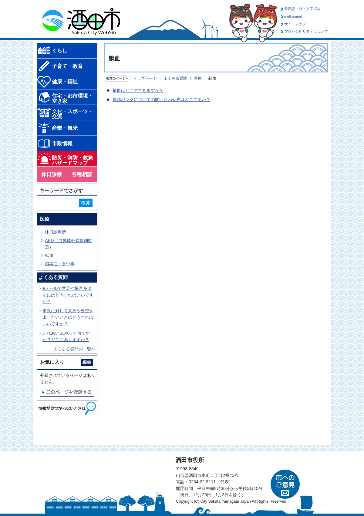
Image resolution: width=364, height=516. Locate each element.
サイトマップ (295, 24)
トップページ (145, 78)
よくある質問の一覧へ (74, 349)
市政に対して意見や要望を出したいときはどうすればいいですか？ (67, 317)
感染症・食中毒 (60, 263)
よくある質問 (175, 78)
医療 (198, 78)
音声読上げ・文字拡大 (302, 9)
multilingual (293, 16)
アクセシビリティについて (306, 31)
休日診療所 (55, 232)
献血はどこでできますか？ (138, 90)
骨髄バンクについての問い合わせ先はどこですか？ (161, 99)
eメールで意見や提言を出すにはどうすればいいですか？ (67, 295)
